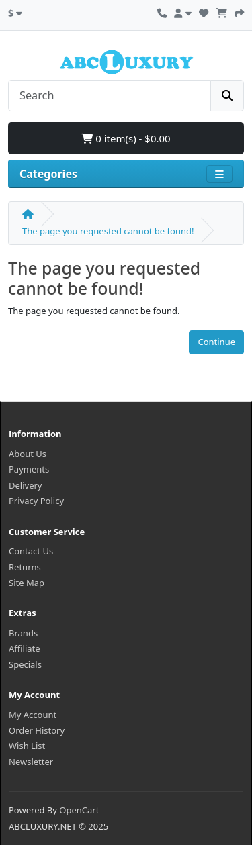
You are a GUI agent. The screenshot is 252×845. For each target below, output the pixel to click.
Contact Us (31, 551)
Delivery (25, 485)
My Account (32, 715)
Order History (37, 730)
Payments (29, 469)
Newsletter (31, 762)
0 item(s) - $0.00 (125, 138)
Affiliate (24, 648)
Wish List (27, 746)
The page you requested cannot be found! (108, 231)
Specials (25, 664)
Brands (23, 633)
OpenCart (79, 810)
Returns (25, 567)
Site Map (26, 583)
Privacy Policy (36, 501)
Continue (216, 342)
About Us (27, 454)
